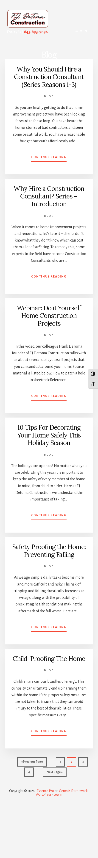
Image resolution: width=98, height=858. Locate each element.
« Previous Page (32, 763)
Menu (85, 31)
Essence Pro (45, 791)
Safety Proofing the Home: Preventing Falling (49, 551)
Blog (49, 96)
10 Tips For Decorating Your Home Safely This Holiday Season (49, 435)
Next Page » (54, 773)
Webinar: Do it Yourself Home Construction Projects (49, 315)
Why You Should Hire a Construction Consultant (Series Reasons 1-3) (49, 77)
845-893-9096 (36, 32)
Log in (57, 794)
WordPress (43, 794)
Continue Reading (49, 158)
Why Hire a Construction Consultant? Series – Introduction (49, 196)
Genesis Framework (73, 791)
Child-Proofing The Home (49, 658)
